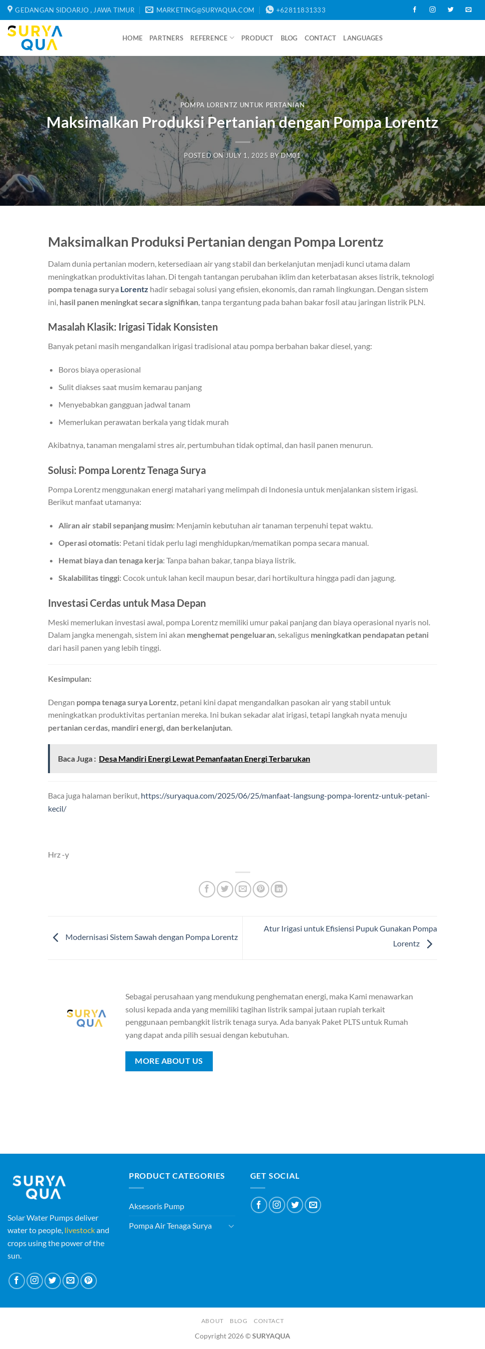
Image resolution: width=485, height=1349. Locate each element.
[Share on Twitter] (225, 889)
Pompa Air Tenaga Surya (170, 1225)
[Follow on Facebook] (415, 9)
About (212, 1321)
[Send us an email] (469, 9)
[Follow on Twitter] (451, 9)
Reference (212, 37)
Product (257, 38)
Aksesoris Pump (156, 1206)
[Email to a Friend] (243, 889)
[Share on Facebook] (207, 889)
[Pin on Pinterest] (261, 889)
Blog (289, 38)
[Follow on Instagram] (433, 9)
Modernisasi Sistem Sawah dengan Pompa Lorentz (143, 936)
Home (132, 38)
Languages (362, 38)
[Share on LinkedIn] (279, 889)
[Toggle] (231, 1226)
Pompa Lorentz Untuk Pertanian (242, 105)
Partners (166, 38)
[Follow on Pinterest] (88, 1281)
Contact (321, 38)
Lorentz (134, 289)
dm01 (291, 155)
